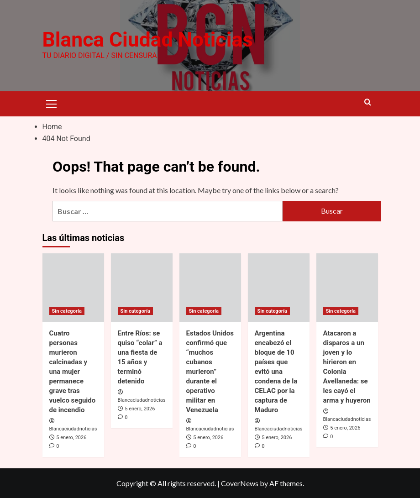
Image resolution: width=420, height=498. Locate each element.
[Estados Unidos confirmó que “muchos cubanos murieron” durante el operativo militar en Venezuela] (210, 287)
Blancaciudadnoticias (73, 429)
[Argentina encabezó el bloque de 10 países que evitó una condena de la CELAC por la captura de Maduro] (279, 287)
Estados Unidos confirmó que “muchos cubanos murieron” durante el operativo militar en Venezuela (210, 371)
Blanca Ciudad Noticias (147, 40)
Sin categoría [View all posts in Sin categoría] (67, 311)
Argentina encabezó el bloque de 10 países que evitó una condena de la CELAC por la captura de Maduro (276, 371)
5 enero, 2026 (71, 437)
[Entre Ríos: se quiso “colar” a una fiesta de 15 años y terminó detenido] (142, 287)
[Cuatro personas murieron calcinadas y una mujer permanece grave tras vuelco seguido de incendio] (73, 287)
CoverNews (239, 483)
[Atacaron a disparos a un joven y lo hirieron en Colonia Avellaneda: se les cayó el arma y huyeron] (347, 287)
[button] (51, 102)
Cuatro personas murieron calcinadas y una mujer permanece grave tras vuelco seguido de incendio (72, 371)
